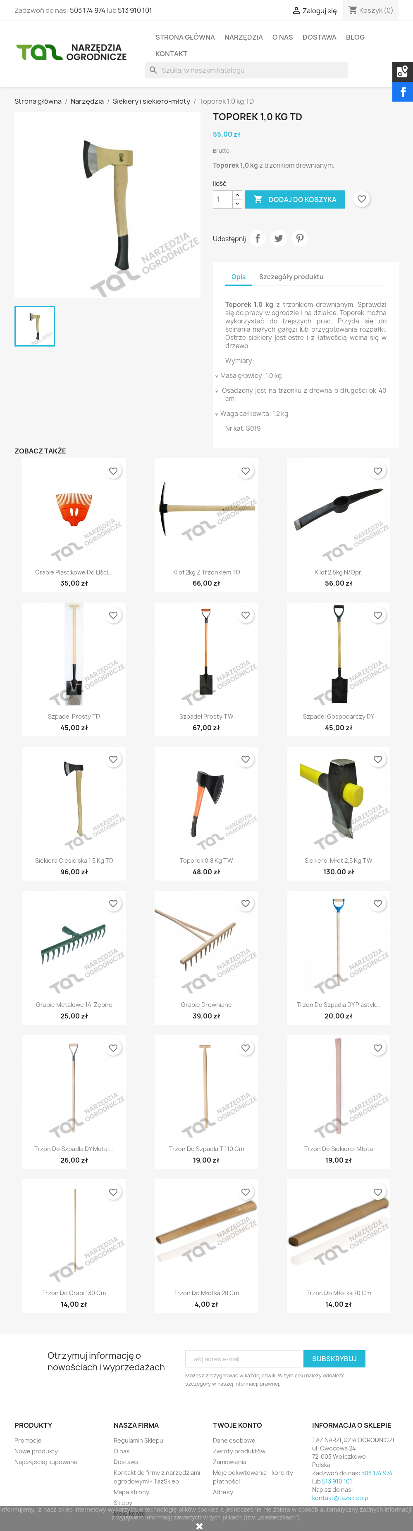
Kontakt (171, 53)
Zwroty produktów (239, 1451)
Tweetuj (278, 238)
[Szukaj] (246, 70)
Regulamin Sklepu (138, 1440)
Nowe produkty (36, 1451)
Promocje (28, 1440)
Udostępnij (257, 238)
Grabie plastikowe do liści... (74, 572)
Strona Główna (185, 37)
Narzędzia (243, 37)
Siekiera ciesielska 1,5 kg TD (74, 860)
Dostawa (320, 37)
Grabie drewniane (206, 1005)
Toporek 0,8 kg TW (206, 860)
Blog (355, 37)
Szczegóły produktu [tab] (291, 277)
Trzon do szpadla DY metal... (74, 1149)
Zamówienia (229, 1462)
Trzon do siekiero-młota (338, 1149)
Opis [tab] (239, 277)
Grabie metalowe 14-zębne (74, 1005)
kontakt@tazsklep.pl (341, 1498)
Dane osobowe (234, 1440)
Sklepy (123, 1503)
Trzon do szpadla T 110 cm (206, 1149)
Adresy (223, 1492)
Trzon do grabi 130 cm (74, 1293)
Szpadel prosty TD (74, 716)
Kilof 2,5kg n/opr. (339, 572)
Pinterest (299, 238)
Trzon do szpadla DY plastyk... (339, 1005)
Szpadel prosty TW (206, 716)
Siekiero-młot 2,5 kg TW (338, 860)
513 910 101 (135, 10)
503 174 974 (87, 10)
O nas (282, 37)
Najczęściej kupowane (46, 1462)
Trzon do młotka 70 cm (338, 1293)
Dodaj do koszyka (295, 199)
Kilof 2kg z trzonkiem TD (206, 572)
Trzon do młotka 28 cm (206, 1293)
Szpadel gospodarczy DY (338, 716)
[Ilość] (223, 199)
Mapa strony (131, 1492)
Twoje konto (237, 1425)
